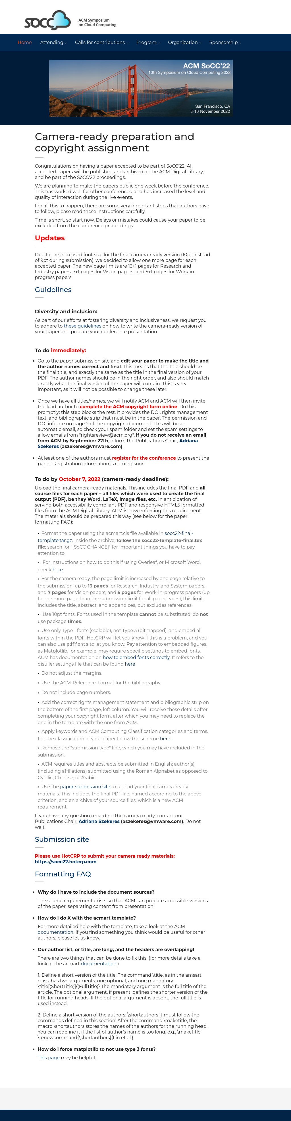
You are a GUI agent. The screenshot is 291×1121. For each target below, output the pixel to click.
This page (49, 1057)
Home (25, 42)
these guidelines (82, 326)
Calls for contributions (100, 42)
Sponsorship (223, 42)
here (58, 569)
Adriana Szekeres (99, 821)
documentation (55, 932)
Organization (183, 42)
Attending (51, 42)
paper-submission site (85, 786)
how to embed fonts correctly (136, 657)
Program (146, 42)
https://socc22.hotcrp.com (66, 861)
